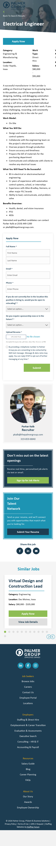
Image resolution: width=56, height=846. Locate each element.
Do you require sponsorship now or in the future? (25, 317)
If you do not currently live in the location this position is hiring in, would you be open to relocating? (27, 300)
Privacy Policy (10, 824)
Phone (9, 282)
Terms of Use (23, 824)
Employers (28, 714)
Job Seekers (28, 676)
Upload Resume (14, 332)
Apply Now (28, 614)
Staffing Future (33, 827)
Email (9, 268)
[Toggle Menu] (52, 17)
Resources (28, 758)
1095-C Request (36, 824)
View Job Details (28, 622)
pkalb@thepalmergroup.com (28, 434)
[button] (18, 41)
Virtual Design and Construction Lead (26, 583)
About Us (28, 791)
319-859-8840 (28, 439)
